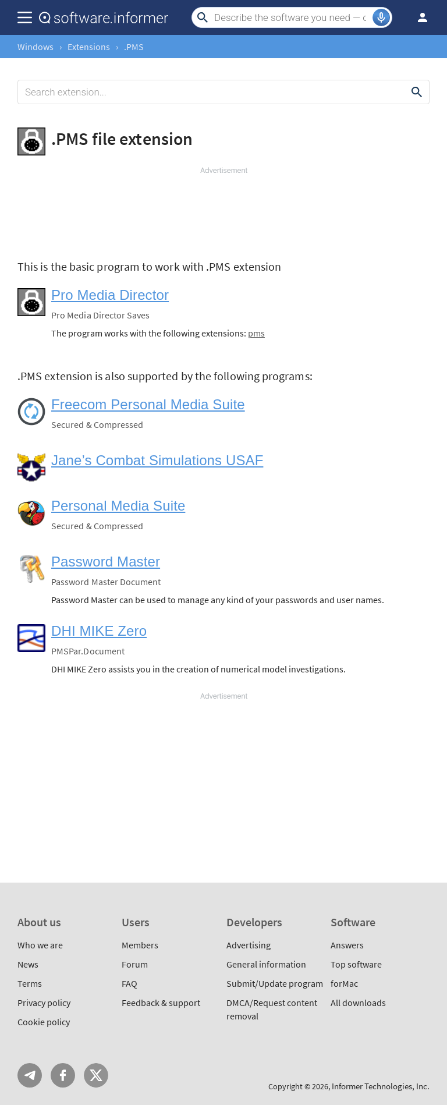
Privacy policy (43, 1002)
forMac (344, 983)
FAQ (129, 983)
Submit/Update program (274, 983)
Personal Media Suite (118, 505)
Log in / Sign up (417, 17)
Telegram (29, 1075)
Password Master (105, 561)
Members (140, 945)
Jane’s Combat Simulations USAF (157, 460)
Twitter (96, 1075)
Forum (135, 964)
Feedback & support (161, 1002)
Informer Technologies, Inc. (381, 1086)
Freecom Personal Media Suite (148, 404)
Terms (29, 983)
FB (63, 1075)
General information (266, 964)
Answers (347, 945)
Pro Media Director (110, 295)
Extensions (89, 46)
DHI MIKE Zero (99, 631)
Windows (35, 46)
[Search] (291, 17)
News (27, 964)
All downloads (358, 1002)
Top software (356, 964)
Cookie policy (43, 1022)
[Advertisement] (223, 210)
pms (256, 333)
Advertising (248, 945)
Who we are (40, 945)
